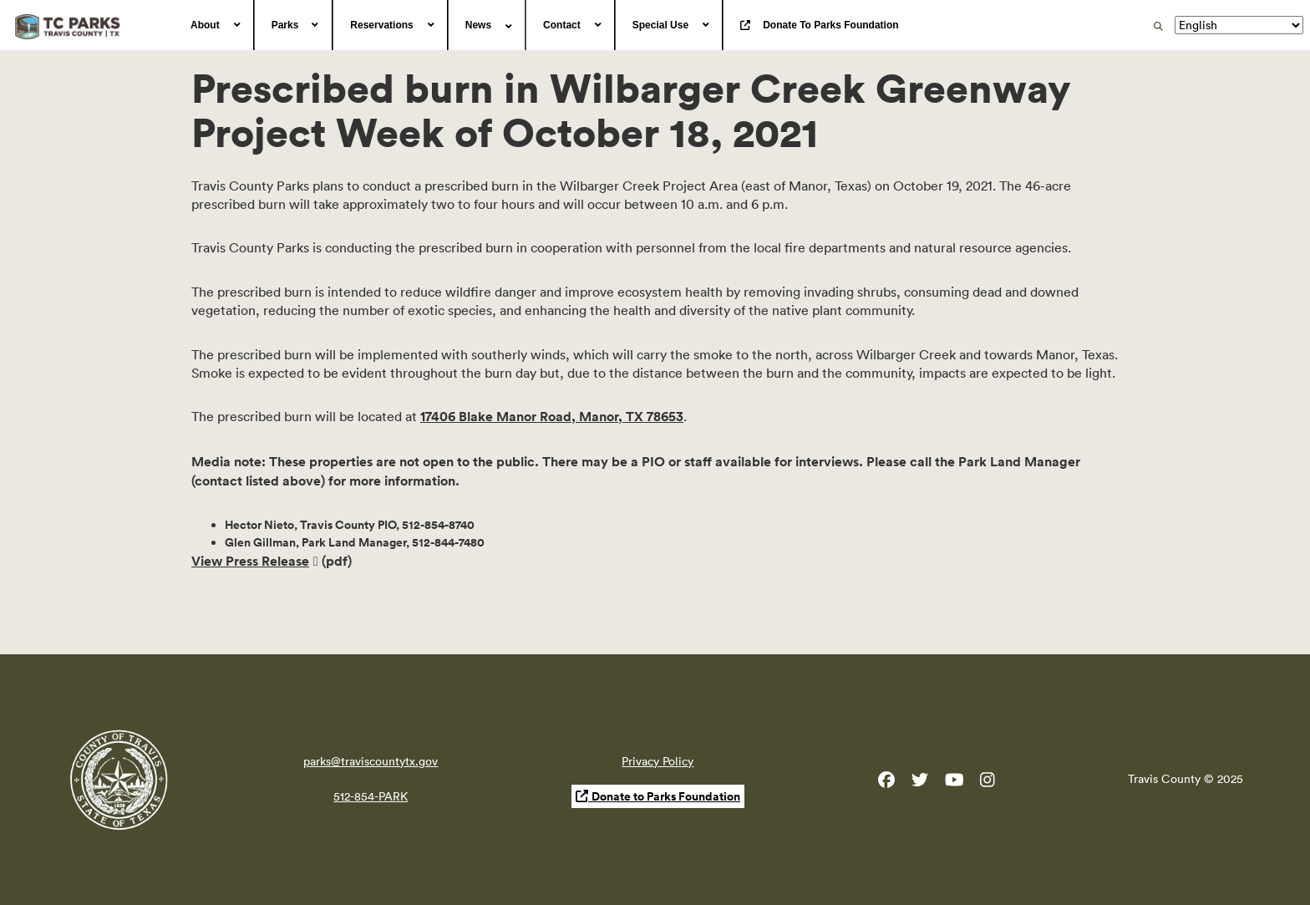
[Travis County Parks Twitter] (919, 783)
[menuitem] (214, 25)
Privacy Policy (657, 761)
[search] (1158, 25)
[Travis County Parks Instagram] (987, 783)
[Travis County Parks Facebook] (886, 783)
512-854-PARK (370, 796)
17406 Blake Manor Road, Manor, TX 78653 (551, 416)
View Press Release (250, 561)
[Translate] (1239, 25)
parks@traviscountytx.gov (370, 761)
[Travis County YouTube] (954, 783)
